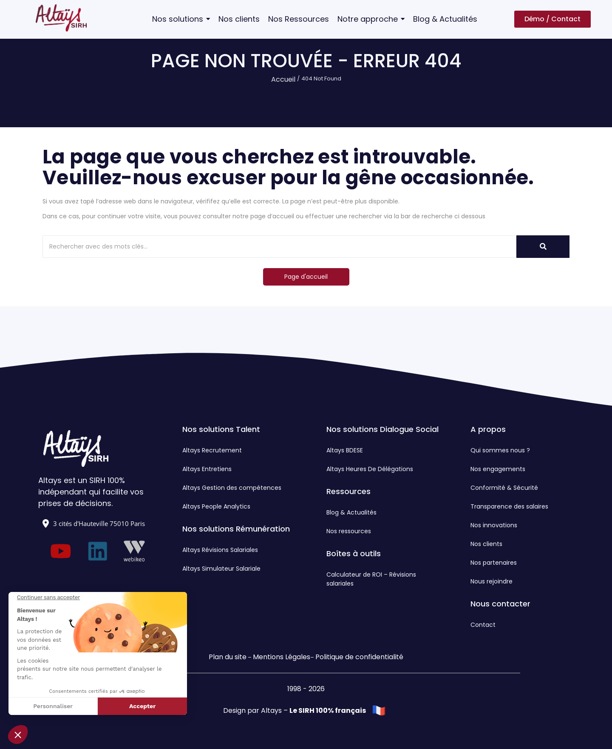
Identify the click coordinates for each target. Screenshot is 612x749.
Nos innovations (493, 525)
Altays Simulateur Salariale (221, 568)
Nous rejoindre (491, 581)
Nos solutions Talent (221, 429)
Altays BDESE (344, 450)
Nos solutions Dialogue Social (382, 429)
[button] (18, 734)
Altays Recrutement (212, 450)
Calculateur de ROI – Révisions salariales (371, 579)
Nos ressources (348, 531)
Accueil (283, 79)
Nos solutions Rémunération (236, 528)
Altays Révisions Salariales (220, 550)
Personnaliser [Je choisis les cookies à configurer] (53, 706)
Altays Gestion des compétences (231, 487)
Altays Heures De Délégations (369, 469)
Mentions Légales (281, 657)
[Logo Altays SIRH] (61, 17)
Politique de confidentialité (359, 657)
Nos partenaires (493, 562)
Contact (483, 624)
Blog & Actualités (351, 512)
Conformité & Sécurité (504, 487)
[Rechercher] (279, 246)
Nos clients (486, 544)
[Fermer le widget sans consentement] (48, 597)
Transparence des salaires (509, 506)
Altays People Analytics (216, 506)
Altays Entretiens (207, 469)
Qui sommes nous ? (500, 450)
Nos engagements (497, 469)
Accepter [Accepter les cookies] (142, 706)
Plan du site (227, 657)
